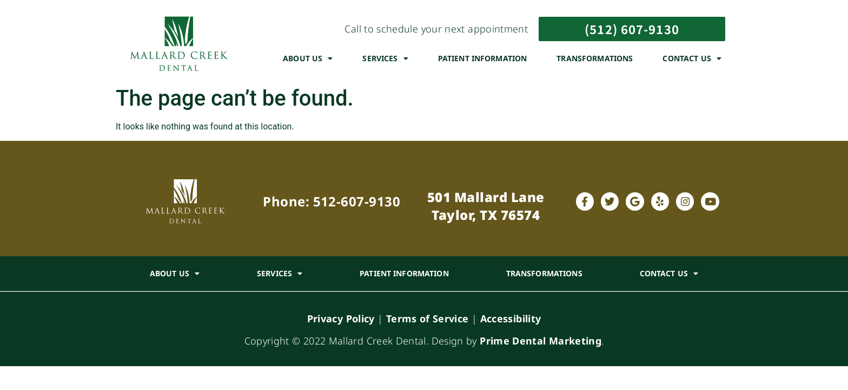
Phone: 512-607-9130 (331, 201)
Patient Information (482, 58)
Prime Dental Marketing (540, 340)
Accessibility (510, 318)
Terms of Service (427, 318)
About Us (308, 58)
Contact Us (691, 58)
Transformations (594, 58)
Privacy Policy (341, 318)
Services (385, 58)
